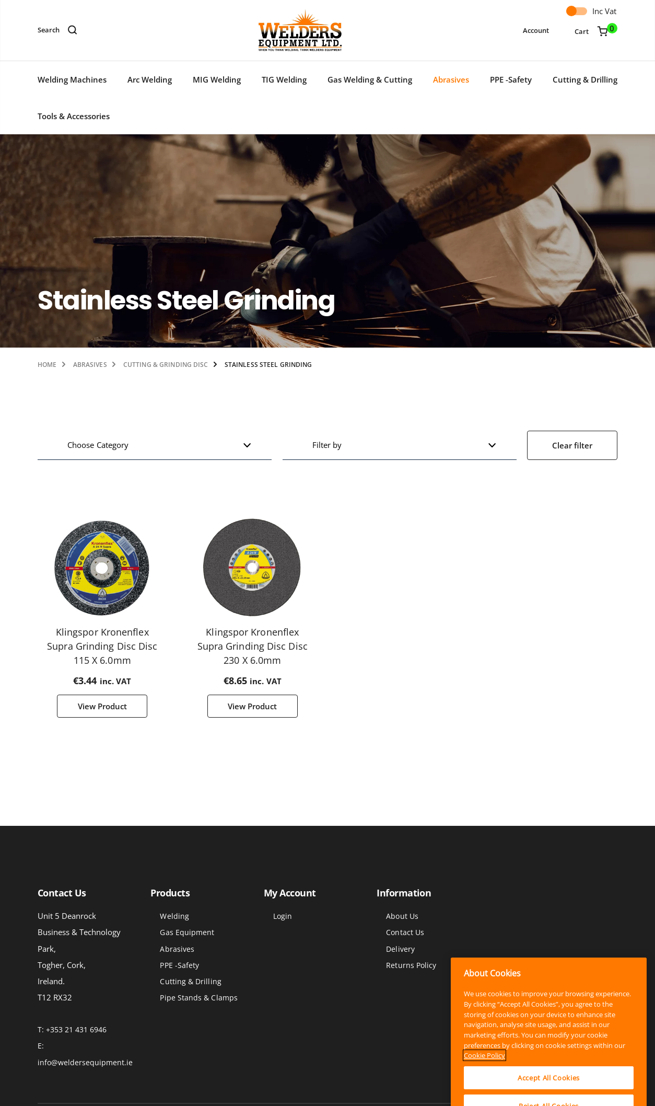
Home (47, 364)
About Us (402, 916)
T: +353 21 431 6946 (72, 1030)
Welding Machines (72, 79)
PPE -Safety (511, 79)
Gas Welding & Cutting (370, 79)
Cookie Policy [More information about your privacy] (484, 1092)
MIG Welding (217, 79)
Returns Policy (411, 965)
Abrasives (451, 79)
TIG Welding (284, 79)
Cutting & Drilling (585, 79)
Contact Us (405, 933)
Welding (174, 916)
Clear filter (572, 445)
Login (282, 916)
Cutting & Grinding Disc (165, 364)
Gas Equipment (187, 933)
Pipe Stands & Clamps (198, 998)
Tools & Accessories (74, 116)
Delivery (400, 949)
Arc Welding (149, 79)
